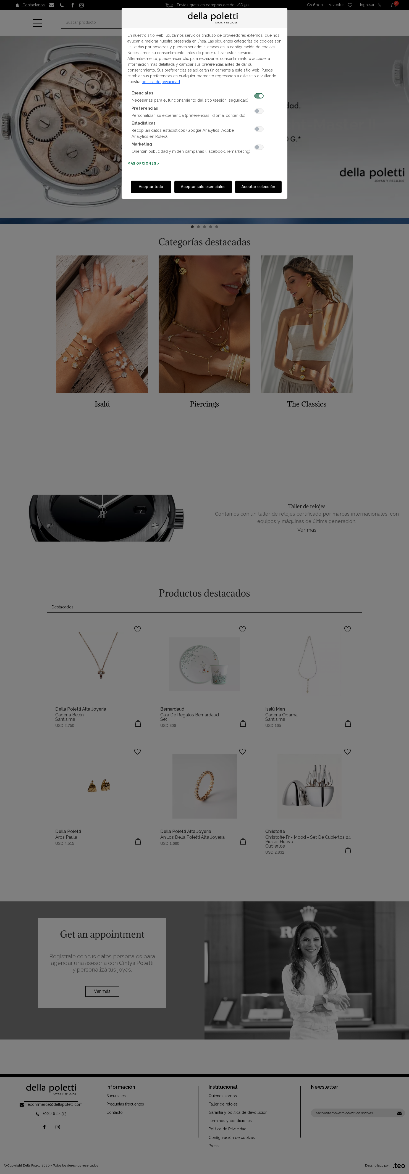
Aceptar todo (151, 186)
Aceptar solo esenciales (203, 186)
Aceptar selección (258, 186)
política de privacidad (160, 82)
